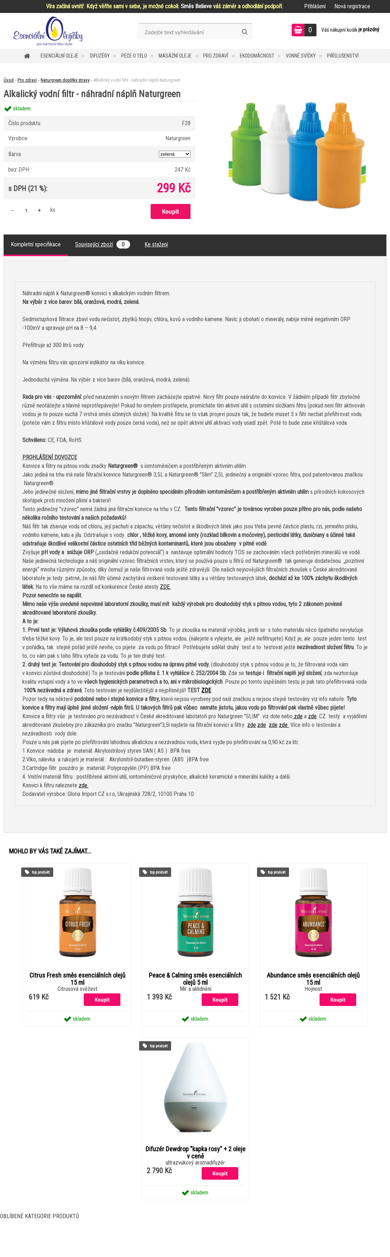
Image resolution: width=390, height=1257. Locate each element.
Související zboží (102, 244)
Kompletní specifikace (36, 244)
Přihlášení (315, 6)
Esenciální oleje (59, 56)
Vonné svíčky (301, 56)
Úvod (9, 80)
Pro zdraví (215, 56)
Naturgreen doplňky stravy (65, 80)
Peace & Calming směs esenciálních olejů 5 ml (195, 979)
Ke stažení (156, 244)
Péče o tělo (134, 56)
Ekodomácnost (257, 56)
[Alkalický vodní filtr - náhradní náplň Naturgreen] (297, 101)
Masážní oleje (175, 56)
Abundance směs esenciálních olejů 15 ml (313, 979)
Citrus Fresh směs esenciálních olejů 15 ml (77, 979)
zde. (83, 785)
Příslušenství (343, 56)
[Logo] (49, 31)
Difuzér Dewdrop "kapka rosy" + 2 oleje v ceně (196, 1153)
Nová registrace (352, 6)
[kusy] (26, 210)
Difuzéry (100, 56)
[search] (244, 32)
